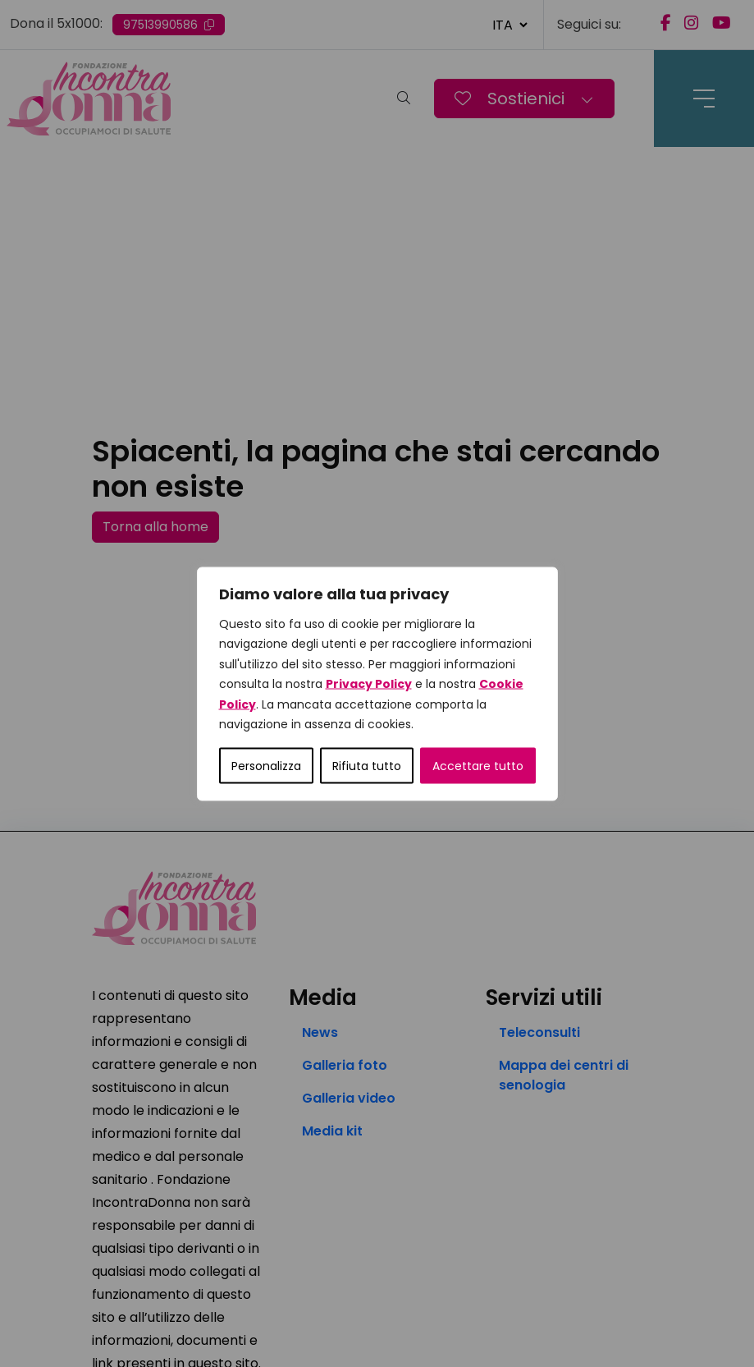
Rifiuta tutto (366, 765)
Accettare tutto (477, 765)
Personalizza (266, 765)
